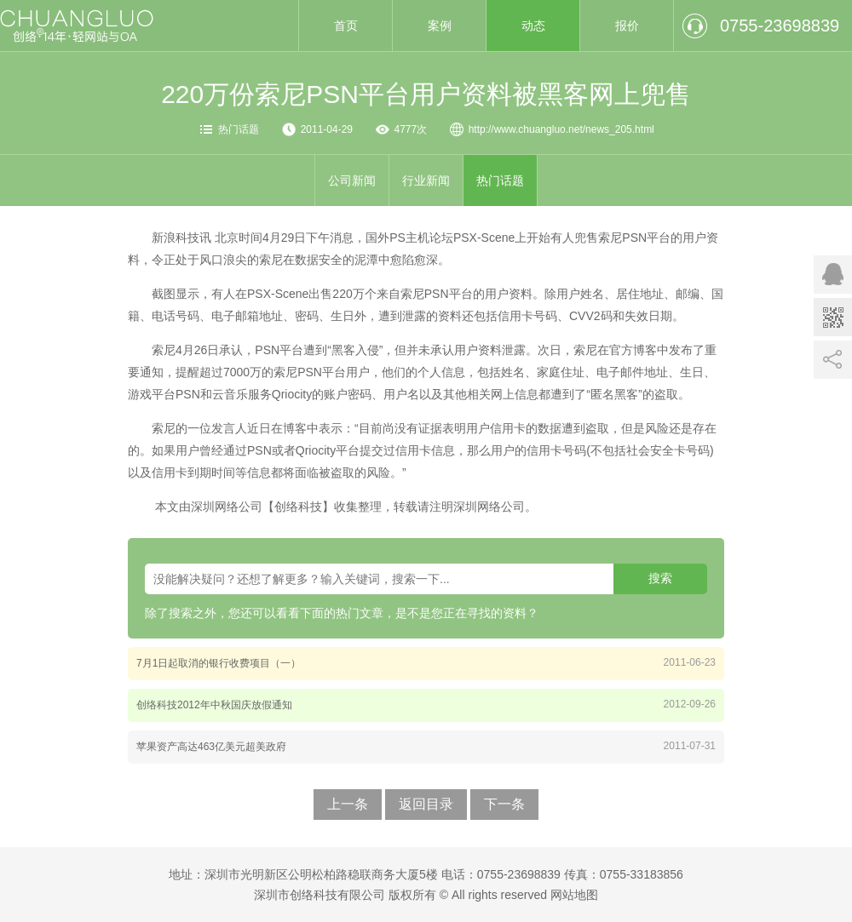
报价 (627, 25)
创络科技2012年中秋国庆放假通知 (214, 705)
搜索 (660, 578)
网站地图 (574, 895)
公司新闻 (352, 180)
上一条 (347, 804)
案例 (440, 25)
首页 (346, 25)
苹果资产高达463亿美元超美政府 (211, 747)
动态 (533, 25)
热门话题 (238, 129)
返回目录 (426, 804)
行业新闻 (426, 180)
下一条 (504, 804)
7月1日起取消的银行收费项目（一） (218, 663)
